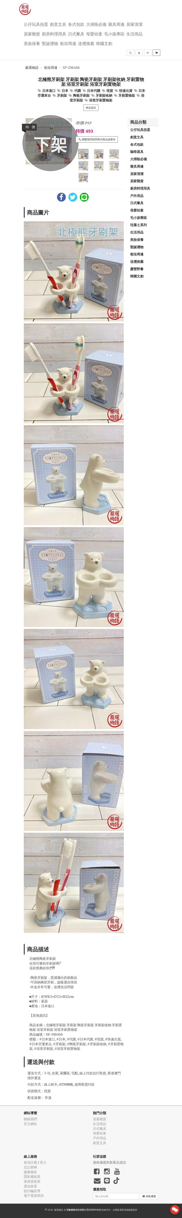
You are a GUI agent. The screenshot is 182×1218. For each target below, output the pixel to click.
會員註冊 (30, 1162)
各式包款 (76, 24)
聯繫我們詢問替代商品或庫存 (97, 139)
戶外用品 (136, 196)
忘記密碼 (30, 1167)
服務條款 (30, 1172)
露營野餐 (136, 269)
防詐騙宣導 (32, 1191)
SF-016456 (71, 68)
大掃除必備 (96, 24)
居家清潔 (134, 24)
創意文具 (58, 24)
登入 (43, 1162)
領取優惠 (149, 1196)
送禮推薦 (86, 43)
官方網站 (30, 1124)
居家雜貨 (32, 34)
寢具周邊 (116, 24)
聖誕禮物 (50, 43)
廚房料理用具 (54, 34)
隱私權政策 (32, 1176)
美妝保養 (32, 43)
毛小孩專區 (114, 34)
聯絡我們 (30, 1119)
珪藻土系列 (138, 225)
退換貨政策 (32, 1181)
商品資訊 (91, 107)
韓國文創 (104, 43)
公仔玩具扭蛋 (36, 24)
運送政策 (30, 1186)
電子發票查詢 (34, 1195)
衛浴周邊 (68, 43)
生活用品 (134, 34)
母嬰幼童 (94, 34)
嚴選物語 (32, 68)
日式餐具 (76, 34)
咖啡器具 (136, 152)
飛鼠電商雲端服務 (124, 1209)
